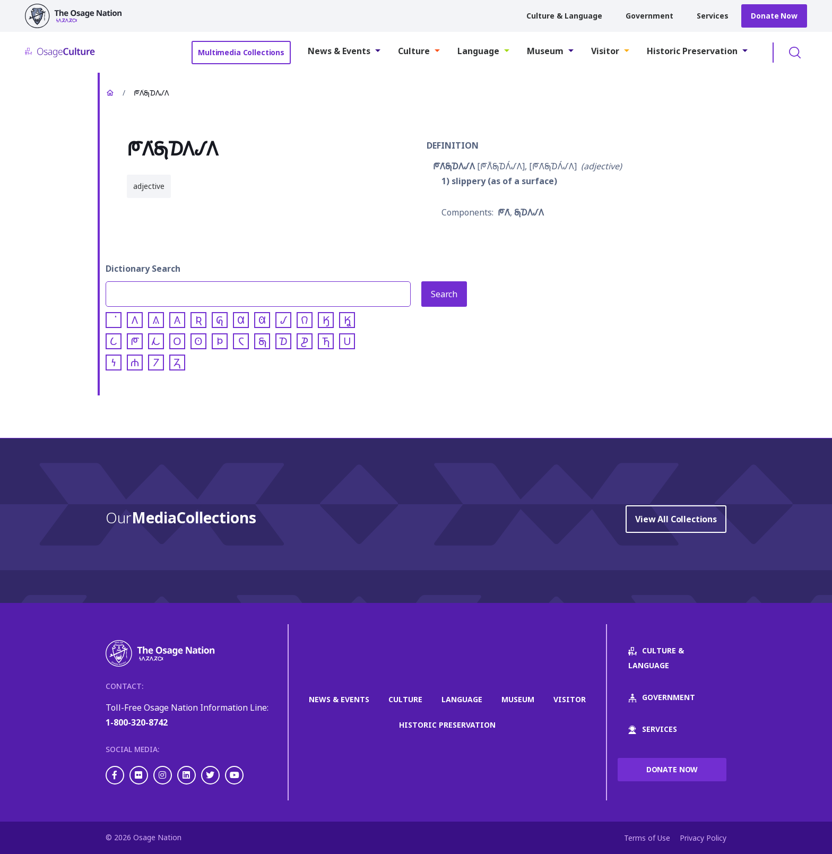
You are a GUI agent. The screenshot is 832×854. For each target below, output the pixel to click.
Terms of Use (647, 838)
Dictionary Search (143, 268)
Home (109, 93)
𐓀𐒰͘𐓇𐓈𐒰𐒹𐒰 (454, 166)
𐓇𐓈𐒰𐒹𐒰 (529, 212)
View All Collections (676, 519)
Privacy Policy (703, 838)
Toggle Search (795, 52)
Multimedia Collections (241, 52)
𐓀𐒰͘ (504, 212)
